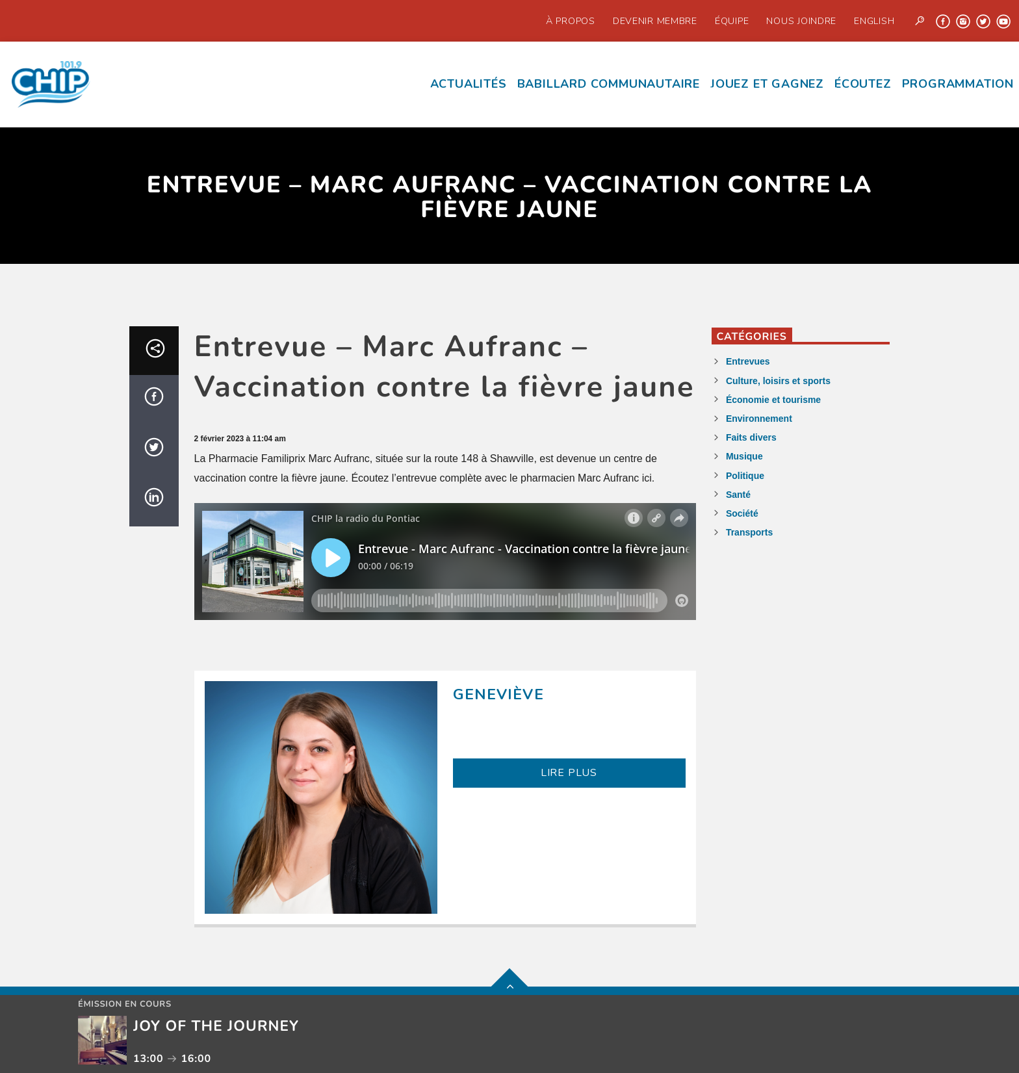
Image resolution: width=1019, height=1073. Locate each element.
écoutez (863, 84)
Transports (749, 532)
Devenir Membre (655, 20)
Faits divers (751, 437)
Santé (738, 494)
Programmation (958, 84)
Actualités (468, 84)
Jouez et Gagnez (767, 84)
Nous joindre (801, 20)
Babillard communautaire (608, 84)
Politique (745, 476)
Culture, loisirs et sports (778, 381)
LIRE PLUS (569, 773)
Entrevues (748, 361)
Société (742, 513)
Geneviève (498, 694)
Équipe (732, 20)
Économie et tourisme (773, 399)
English (874, 20)
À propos (570, 20)
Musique (744, 456)
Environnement (759, 418)
